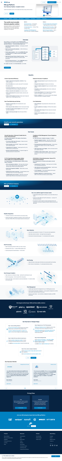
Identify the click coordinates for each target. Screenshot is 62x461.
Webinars (21, 442)
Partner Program (39, 437)
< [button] (6, 388)
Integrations (27, 18)
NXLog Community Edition (8, 437)
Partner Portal (38, 439)
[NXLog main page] (7, 2)
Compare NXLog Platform (24, 449)
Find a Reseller (38, 436)
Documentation (22, 436)
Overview (5, 18)
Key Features (21, 18)
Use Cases (15, 18)
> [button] (55, 388)
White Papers (22, 439)
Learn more (9, 383)
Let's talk (12, 13)
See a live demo (7, 67)
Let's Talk (43, 2)
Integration (6, 439)
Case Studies (22, 444)
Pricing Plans (44, 18)
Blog (21, 437)
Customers (38, 18)
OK (55, 456)
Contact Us (52, 441)
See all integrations (31, 315)
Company (51, 436)
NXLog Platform (6, 436)
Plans (5, 444)
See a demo (14, 124)
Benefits (10, 18)
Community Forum (23, 447)
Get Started (33, 18)
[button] (2, 2)
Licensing (5, 442)
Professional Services (8, 441)
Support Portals (52, 439)
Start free (6, 13)
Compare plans (21, 407)
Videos (21, 441)
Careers (51, 437)
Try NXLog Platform (51, 2)
